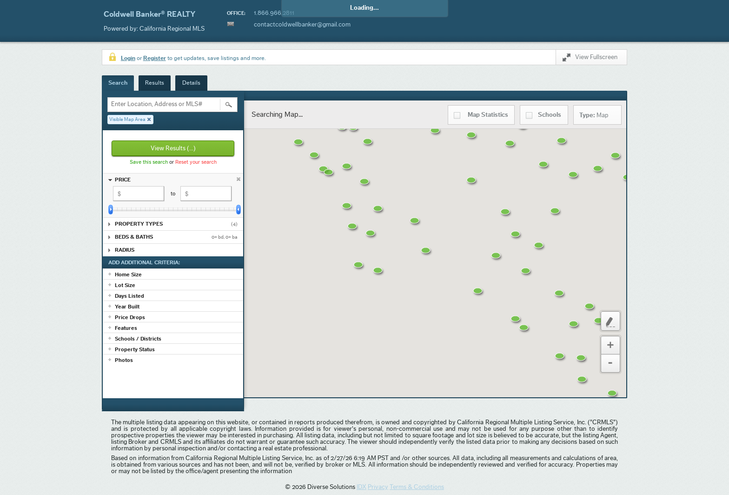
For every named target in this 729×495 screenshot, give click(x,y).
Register (154, 58)
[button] (374, 147)
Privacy (378, 487)
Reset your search (196, 162)
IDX (361, 487)
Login (128, 58)
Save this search (149, 162)
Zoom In (610, 345)
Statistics (488, 115)
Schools (549, 115)
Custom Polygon (610, 321)
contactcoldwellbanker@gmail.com (302, 24)
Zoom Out (610, 364)
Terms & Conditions (417, 487)
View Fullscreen (590, 59)
